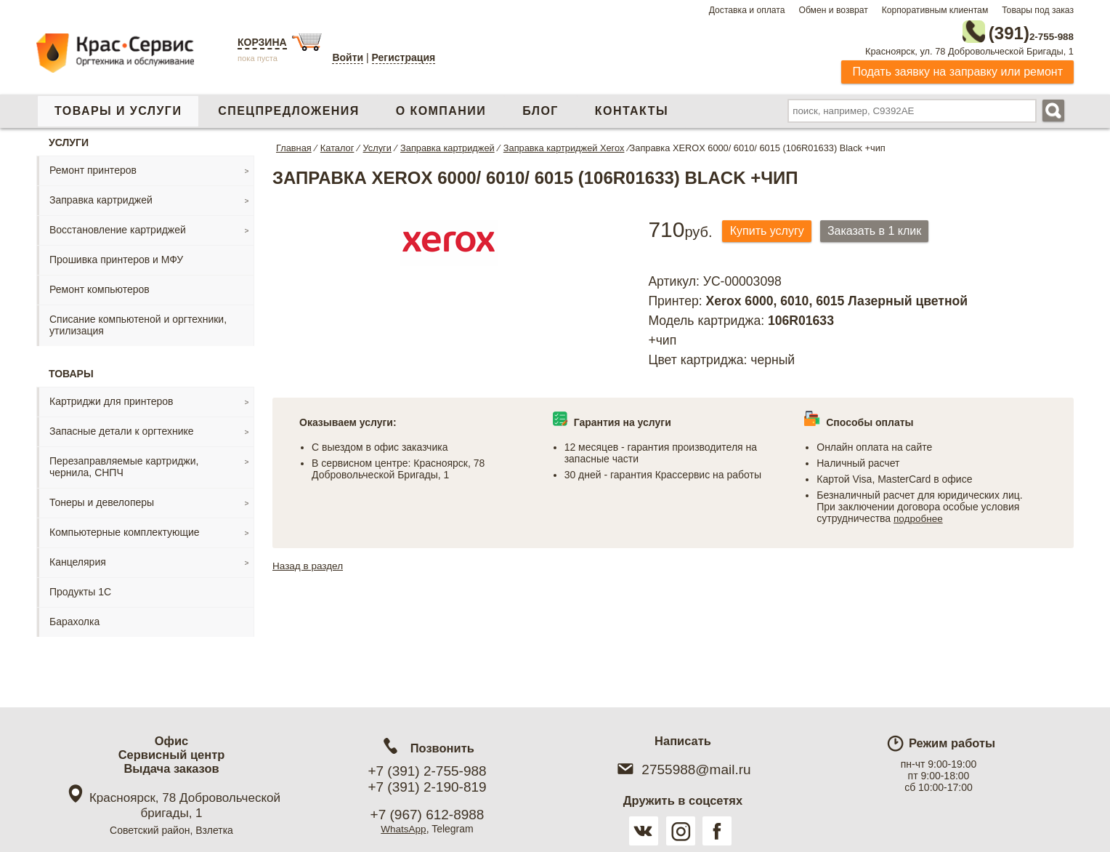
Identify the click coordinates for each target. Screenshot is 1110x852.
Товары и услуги (118, 108)
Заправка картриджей (101, 197)
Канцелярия (77, 559)
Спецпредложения (288, 108)
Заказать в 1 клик (884, 228)
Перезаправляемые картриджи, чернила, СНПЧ (123, 463)
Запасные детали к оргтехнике (121, 428)
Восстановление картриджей (117, 227)
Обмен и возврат (832, 10)
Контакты (631, 108)
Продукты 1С (80, 589)
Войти (347, 57)
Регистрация (404, 57)
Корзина (262, 42)
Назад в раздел (309, 562)
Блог (540, 108)
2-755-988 (1000, 30)
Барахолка (74, 618)
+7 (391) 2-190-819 (427, 787)
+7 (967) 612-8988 (427, 814)
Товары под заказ (1038, 10)
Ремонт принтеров (93, 167)
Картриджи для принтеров (111, 398)
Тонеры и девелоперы (101, 499)
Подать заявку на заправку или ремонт (957, 69)
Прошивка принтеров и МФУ (116, 256)
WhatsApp (403, 829)
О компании (441, 108)
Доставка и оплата (747, 10)
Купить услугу (770, 228)
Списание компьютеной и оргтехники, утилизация (138, 322)
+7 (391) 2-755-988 (427, 771)
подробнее (919, 515)
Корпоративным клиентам (935, 10)
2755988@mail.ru (682, 769)
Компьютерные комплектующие (124, 529)
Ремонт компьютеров (99, 286)
